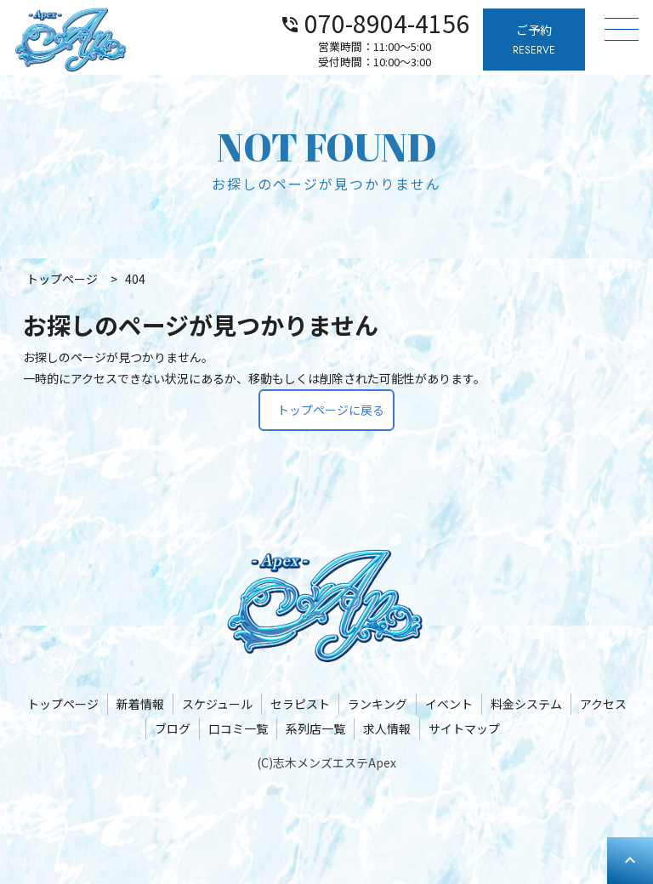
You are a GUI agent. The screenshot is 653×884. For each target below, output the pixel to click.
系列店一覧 (315, 728)
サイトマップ (464, 728)
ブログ (172, 728)
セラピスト (300, 703)
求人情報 (387, 728)
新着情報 (140, 703)
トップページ (63, 703)
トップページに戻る (330, 409)
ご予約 (534, 40)
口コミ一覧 (238, 728)
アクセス (603, 703)
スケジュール (217, 703)
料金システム (526, 703)
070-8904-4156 (374, 21)
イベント (449, 703)
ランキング (377, 703)
